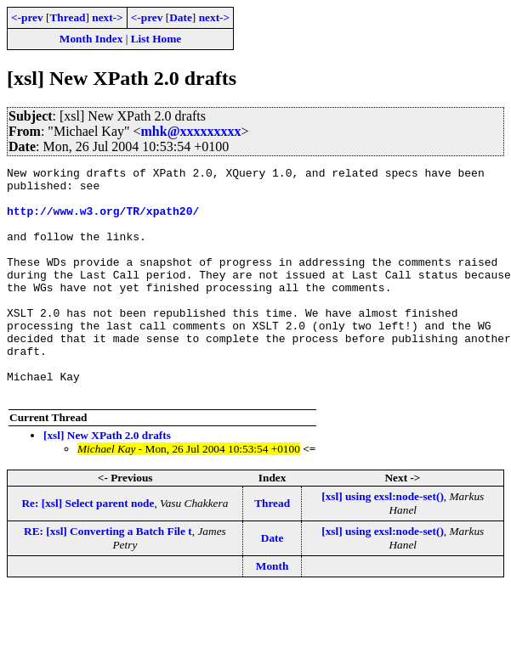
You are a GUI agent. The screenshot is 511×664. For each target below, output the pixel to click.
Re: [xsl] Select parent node (87, 549)
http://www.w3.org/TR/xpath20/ (103, 220)
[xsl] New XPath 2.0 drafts (107, 481)
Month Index (91, 38)
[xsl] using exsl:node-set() (382, 542)
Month (272, 611)
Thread (67, 17)
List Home (156, 38)
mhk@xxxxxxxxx (191, 131)
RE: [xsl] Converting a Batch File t (108, 577)
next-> (107, 17)
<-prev (27, 17)
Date (180, 17)
